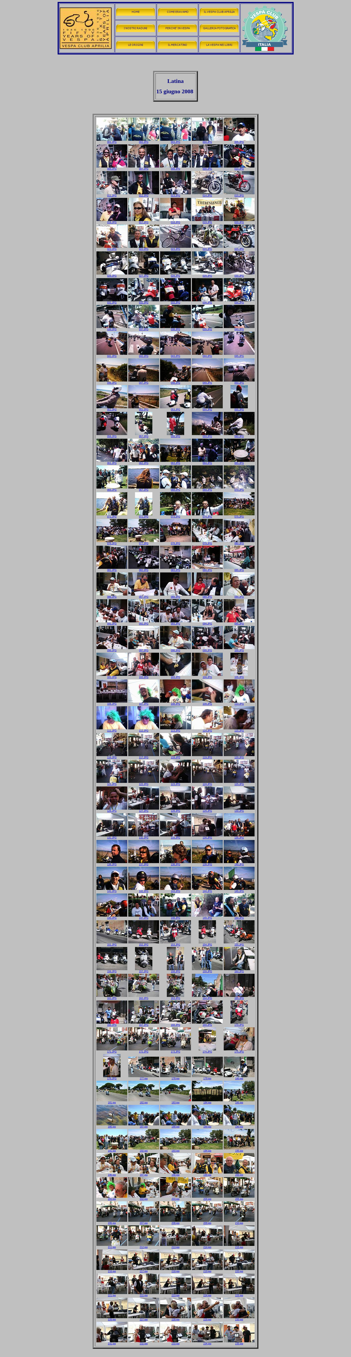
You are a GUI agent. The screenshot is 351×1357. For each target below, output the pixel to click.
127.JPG (143, 809)
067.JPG (143, 488)
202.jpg (143, 1198)
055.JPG (239, 408)
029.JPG (207, 274)
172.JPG (143, 1050)
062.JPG (143, 462)
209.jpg (207, 1222)
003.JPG (175, 141)
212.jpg (143, 1246)
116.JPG (111, 756)
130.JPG (239, 809)
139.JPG (207, 863)
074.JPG (207, 515)
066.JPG (111, 488)
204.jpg (207, 1198)
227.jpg (143, 1318)
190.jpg (239, 1125)
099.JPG (207, 649)
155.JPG (239, 943)
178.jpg (175, 1077)
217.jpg (143, 1270)
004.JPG (207, 141)
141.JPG (111, 890)
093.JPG (175, 622)
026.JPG (111, 274)
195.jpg (239, 1149)
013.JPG (175, 194)
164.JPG (207, 997)
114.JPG (207, 729)
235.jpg (239, 1342)
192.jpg (143, 1149)
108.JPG (175, 702)
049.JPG (207, 381)
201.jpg (111, 1198)
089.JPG (207, 595)
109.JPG (207, 702)
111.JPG (111, 729)
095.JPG (239, 622)
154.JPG (207, 943)
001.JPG (111, 141)
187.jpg (143, 1125)
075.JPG (239, 515)
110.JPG (239, 702)
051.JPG (111, 408)
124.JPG (207, 783)
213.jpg (175, 1246)
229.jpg (207, 1318)
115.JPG (239, 729)
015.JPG (239, 194)
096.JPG (111, 649)
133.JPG (175, 836)
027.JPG (143, 274)
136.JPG (111, 863)
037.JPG (143, 328)
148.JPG (175, 916)
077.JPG (143, 542)
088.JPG (175, 595)
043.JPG (175, 355)
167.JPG (143, 1023)
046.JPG (111, 381)
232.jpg (143, 1342)
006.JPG (111, 167)
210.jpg (239, 1222)
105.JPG (239, 676)
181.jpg (111, 1101)
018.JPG (175, 221)
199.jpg (207, 1173)
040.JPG (239, 328)
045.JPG (239, 355)
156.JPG (111, 970)
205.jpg (239, 1198)
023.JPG (175, 248)
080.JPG (239, 542)
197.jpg (143, 1173)
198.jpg (175, 1173)
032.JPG (143, 301)
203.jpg (175, 1198)
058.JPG (175, 435)
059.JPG (207, 435)
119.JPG (207, 756)
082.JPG (143, 569)
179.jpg (207, 1077)
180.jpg (239, 1077)
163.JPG (175, 997)
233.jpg (175, 1342)
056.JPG (111, 435)
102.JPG (143, 676)
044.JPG (207, 355)
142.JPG (143, 890)
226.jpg (111, 1318)
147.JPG (143, 916)
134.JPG (207, 836)
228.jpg (175, 1318)
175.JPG (239, 1050)
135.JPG (239, 836)
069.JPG (207, 488)
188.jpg (175, 1125)
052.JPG (143, 408)
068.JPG (175, 488)
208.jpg (175, 1222)
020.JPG (239, 221)
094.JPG (207, 622)
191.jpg (111, 1149)
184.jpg (207, 1101)
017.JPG (143, 221)
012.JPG (143, 194)
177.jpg (143, 1077)
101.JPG (111, 676)
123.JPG (175, 783)
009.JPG (207, 167)
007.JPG (143, 167)
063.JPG (175, 462)
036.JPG (111, 328)
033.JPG (175, 301)
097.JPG (143, 649)
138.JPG (175, 863)
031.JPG (111, 301)
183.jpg (175, 1101)
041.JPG (111, 355)
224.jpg (207, 1294)
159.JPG (207, 970)
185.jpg (239, 1101)
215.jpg (239, 1246)
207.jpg (143, 1222)
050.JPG (239, 381)
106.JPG (111, 702)
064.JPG (207, 462)
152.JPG (143, 943)
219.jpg (207, 1270)
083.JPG (175, 569)
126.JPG (111, 809)
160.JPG (239, 970)
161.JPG (111, 997)
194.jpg (207, 1149)
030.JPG (239, 274)
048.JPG (175, 381)
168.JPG (175, 1023)
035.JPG (239, 301)
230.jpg (239, 1318)
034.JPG (207, 301)
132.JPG (143, 836)
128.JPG (175, 809)
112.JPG (143, 729)
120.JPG (239, 756)
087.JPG (143, 595)
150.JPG (239, 916)
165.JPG (239, 997)
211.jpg (111, 1246)
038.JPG (175, 328)
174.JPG (207, 1050)
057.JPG (143, 435)
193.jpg (175, 1149)
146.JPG (111, 916)
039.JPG (207, 328)
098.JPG (175, 649)
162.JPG (143, 997)
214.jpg (207, 1246)
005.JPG (239, 141)
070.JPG (239, 488)
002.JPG (143, 141)
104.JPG (207, 676)
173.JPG (175, 1050)
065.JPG (239, 462)
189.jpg (207, 1125)
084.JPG (207, 569)
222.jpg (143, 1294)
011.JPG (111, 194)
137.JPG (143, 863)
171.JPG (111, 1050)
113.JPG (175, 729)
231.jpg (111, 1342)
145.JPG (239, 890)
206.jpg (111, 1222)
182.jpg (143, 1101)
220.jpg (239, 1270)
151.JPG (111, 943)
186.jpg (111, 1125)
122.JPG (143, 783)
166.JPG (111, 1023)
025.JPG (239, 248)
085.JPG (239, 569)
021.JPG (111, 248)
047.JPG (143, 381)
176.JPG (112, 1077)
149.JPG (207, 916)
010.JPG (239, 167)
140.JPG (239, 863)
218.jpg (175, 1270)
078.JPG (175, 542)
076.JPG (111, 542)
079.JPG (207, 542)
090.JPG (239, 595)
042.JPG (143, 355)
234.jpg (207, 1342)
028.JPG (175, 274)
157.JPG (143, 970)
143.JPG (175, 890)
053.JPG (175, 408)
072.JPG (143, 515)
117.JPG (143, 756)
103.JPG (175, 676)
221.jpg (111, 1294)
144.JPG (207, 890)
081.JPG (111, 569)
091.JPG (111, 622)
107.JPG (143, 702)
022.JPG (143, 248)
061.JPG (111, 462)
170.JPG (239, 1023)
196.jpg (111, 1173)
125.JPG (239, 783)
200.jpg (239, 1173)
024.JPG (207, 248)
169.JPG (207, 1023)
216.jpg (111, 1270)
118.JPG (175, 756)
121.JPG (111, 783)
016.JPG (111, 221)
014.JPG (207, 194)
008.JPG (175, 167)
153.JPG (175, 943)
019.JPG (207, 221)
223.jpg (175, 1294)
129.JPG (207, 809)
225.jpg (239, 1294)
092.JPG (143, 622)
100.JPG (239, 649)
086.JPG (111, 595)
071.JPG (111, 515)
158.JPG (175, 970)
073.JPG (175, 515)
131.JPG (111, 836)
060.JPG (239, 435)
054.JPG (207, 408)
